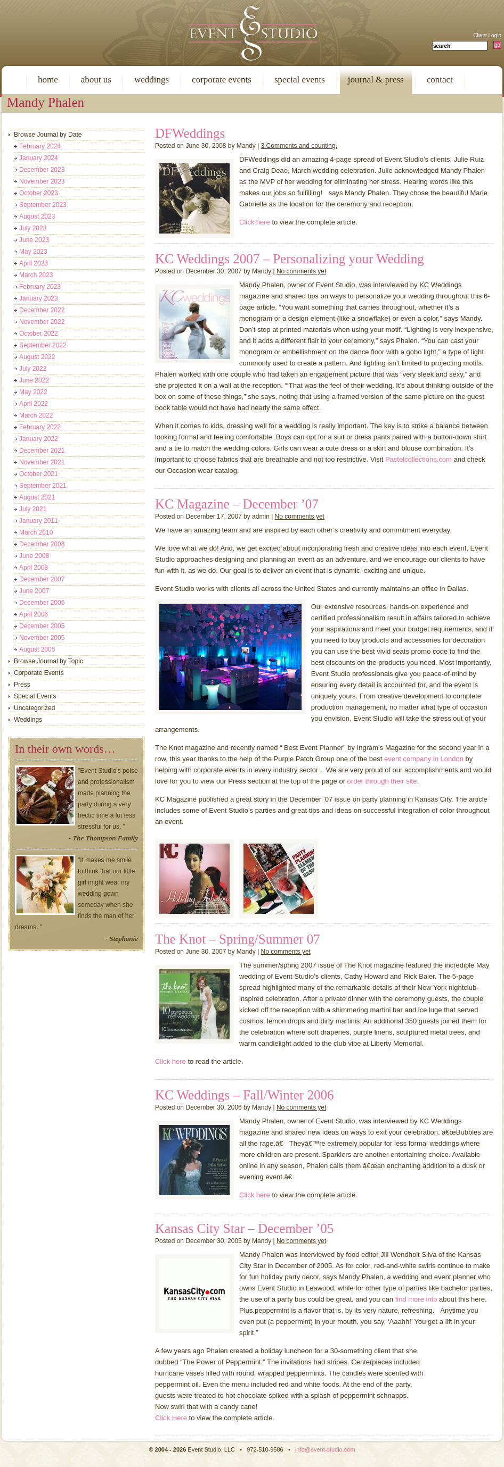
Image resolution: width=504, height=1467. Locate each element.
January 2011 (38, 520)
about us (96, 79)
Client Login (487, 35)
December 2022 (41, 310)
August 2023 (37, 216)
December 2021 (41, 450)
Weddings (28, 719)
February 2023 (40, 286)
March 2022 (36, 415)
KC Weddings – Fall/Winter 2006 (244, 1095)
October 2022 (38, 333)
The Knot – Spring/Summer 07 (237, 939)
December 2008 (41, 544)
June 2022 (34, 380)
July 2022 (32, 368)
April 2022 (33, 403)
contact (440, 79)
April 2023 (33, 263)
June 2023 (34, 240)
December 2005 (41, 626)
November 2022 (41, 322)
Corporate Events (38, 673)
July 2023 (32, 228)
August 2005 (37, 649)
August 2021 (37, 497)
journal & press (376, 79)
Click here (254, 222)
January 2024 (38, 158)
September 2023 (43, 205)
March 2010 (36, 532)
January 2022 (38, 439)
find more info (416, 1299)
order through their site (382, 781)
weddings (151, 79)
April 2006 (33, 614)
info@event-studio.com (325, 1449)
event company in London (424, 759)
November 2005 (41, 637)
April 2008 (33, 567)
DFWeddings (190, 133)
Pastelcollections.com (418, 459)
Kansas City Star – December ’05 (244, 1228)
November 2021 (41, 462)
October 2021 (38, 474)
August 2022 (37, 357)
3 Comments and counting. (299, 145)
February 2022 (40, 427)
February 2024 (40, 146)
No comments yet (301, 271)
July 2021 (32, 509)
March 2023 (36, 275)
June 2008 (34, 556)
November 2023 (41, 181)
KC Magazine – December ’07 (237, 504)
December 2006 (41, 602)
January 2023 (38, 298)
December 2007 (41, 579)
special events (299, 79)
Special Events (35, 696)
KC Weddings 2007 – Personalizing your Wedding (289, 259)
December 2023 (41, 169)
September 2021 (43, 485)
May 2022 (33, 392)
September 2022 (43, 345)
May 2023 (33, 251)
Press (22, 684)
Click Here (171, 1418)
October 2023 (38, 193)
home (48, 79)
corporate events (221, 79)
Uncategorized (34, 708)
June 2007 (34, 591)
